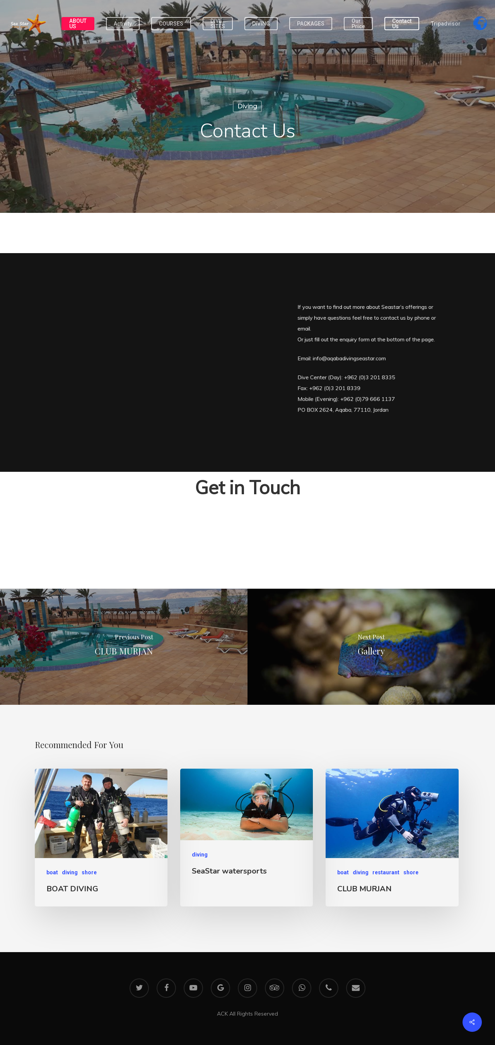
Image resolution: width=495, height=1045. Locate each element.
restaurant (385, 872)
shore (89, 872)
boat (52, 872)
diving (247, 106)
